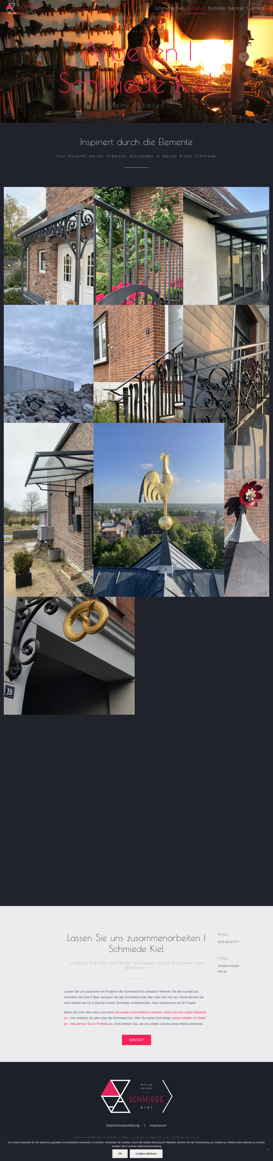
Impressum (158, 1136)
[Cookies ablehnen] (268, 1149)
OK (120, 1153)
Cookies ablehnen (146, 1153)
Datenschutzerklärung (123, 1136)
